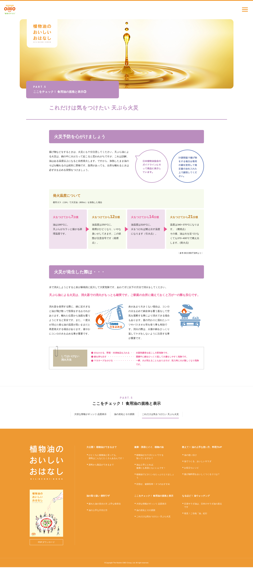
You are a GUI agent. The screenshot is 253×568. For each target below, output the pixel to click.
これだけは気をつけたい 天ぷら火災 (153, 517)
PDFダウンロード (46, 543)
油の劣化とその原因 (145, 511)
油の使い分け (190, 456)
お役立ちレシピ (191, 468)
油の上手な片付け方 (98, 511)
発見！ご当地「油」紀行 (195, 514)
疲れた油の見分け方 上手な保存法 (105, 504)
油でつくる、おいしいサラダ (197, 462)
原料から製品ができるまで (101, 465)
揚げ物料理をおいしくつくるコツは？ (202, 475)
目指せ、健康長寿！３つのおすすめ (153, 485)
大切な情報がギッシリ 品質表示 (151, 504)
